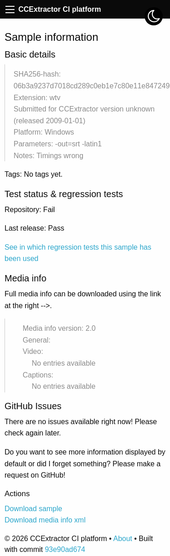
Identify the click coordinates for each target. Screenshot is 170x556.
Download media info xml (45, 520)
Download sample (33, 508)
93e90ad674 (65, 549)
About (122, 538)
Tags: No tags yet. (34, 174)
